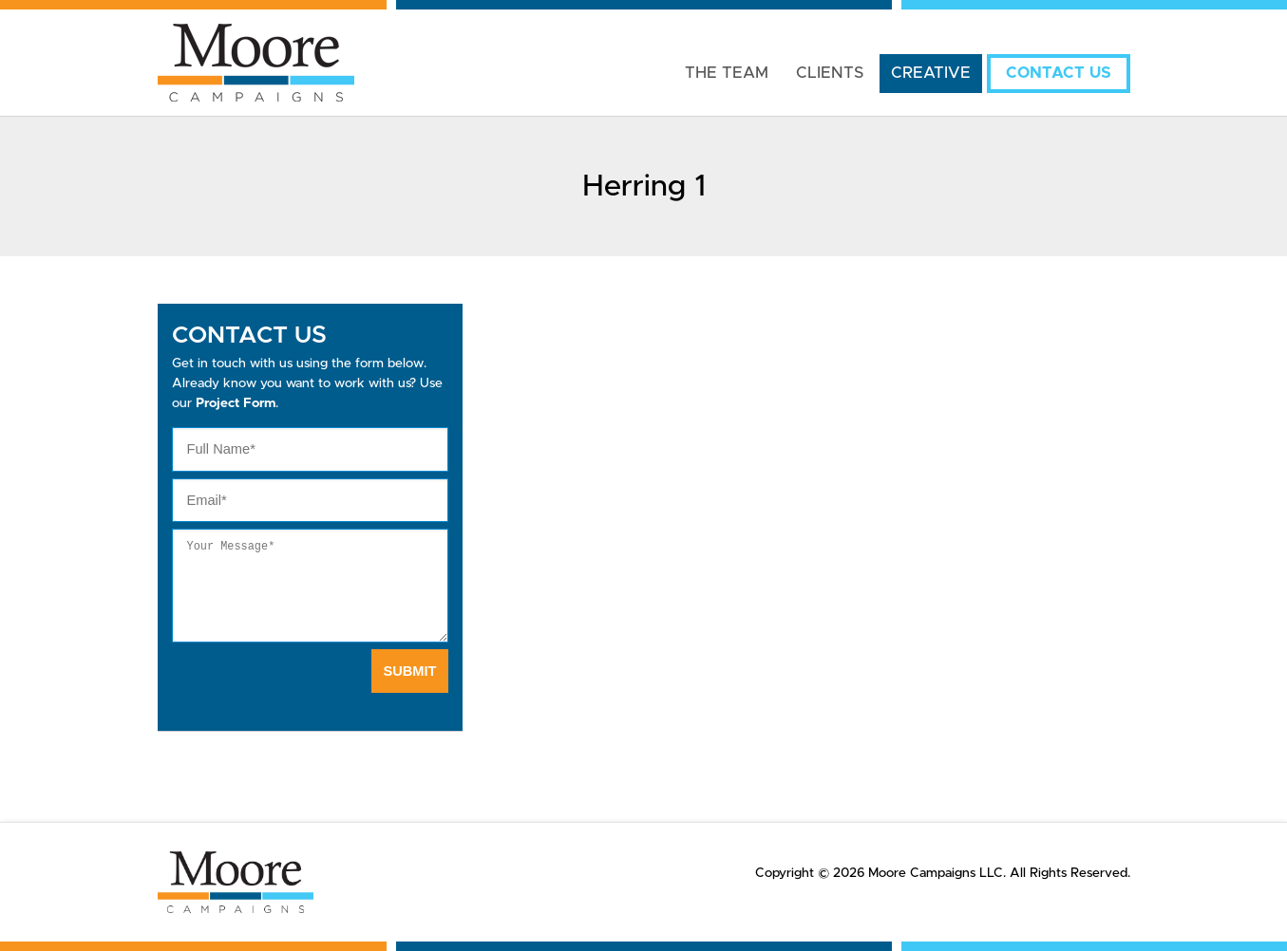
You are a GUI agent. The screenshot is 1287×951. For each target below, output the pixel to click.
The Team (726, 73)
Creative (931, 73)
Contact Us (1058, 73)
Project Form (235, 403)
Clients (829, 73)
